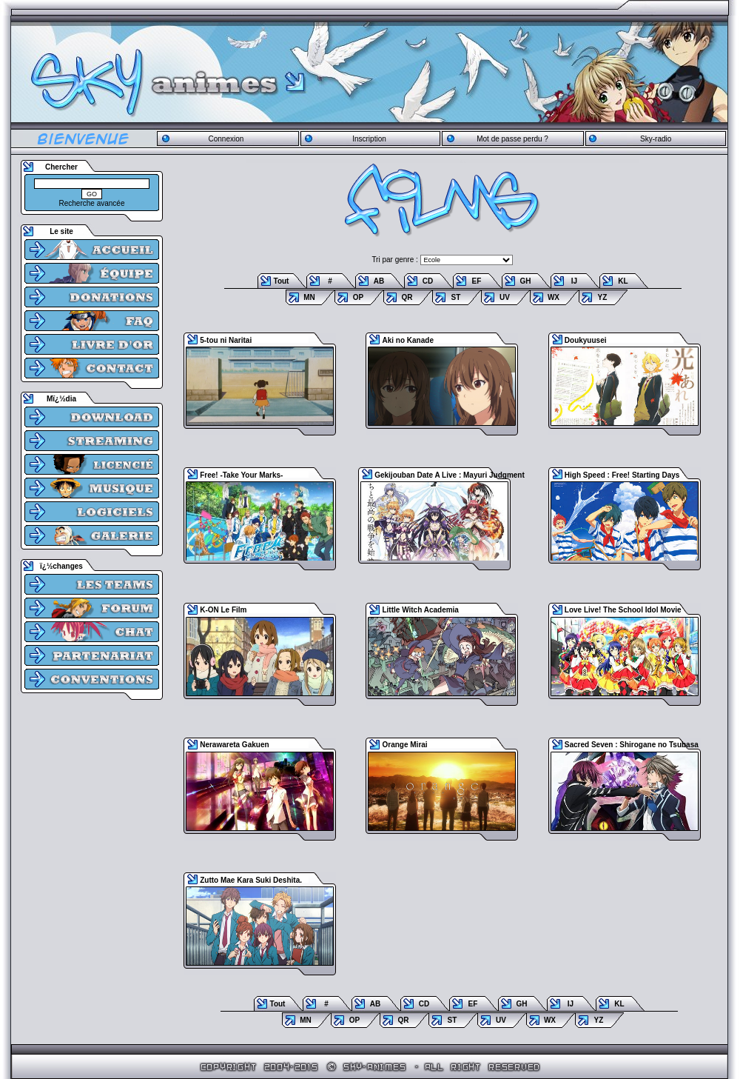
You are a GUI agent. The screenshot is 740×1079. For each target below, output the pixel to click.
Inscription (369, 139)
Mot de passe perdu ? (512, 139)
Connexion (225, 139)
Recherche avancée (92, 203)
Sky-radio (655, 139)
